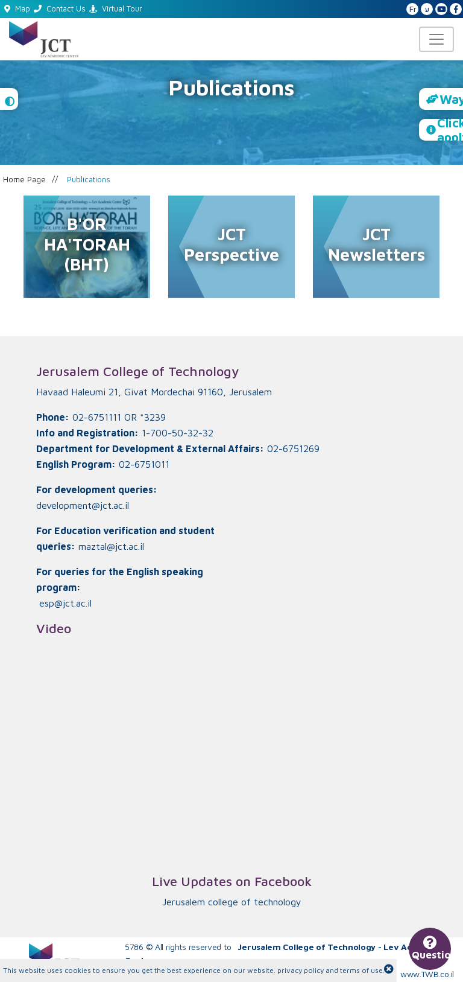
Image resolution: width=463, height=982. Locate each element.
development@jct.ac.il (82, 505)
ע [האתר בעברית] (427, 9)
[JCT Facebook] (456, 9)
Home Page (24, 179)
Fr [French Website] (412, 9)
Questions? (431, 949)
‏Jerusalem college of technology (231, 901)
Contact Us (60, 8)
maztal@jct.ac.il (111, 546)
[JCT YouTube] (441, 9)
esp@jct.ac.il (65, 603)
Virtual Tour (115, 8)
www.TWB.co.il (427, 974)
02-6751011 (144, 464)
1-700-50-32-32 (177, 432)
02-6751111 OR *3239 (119, 417)
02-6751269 (293, 448)
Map (17, 8)
